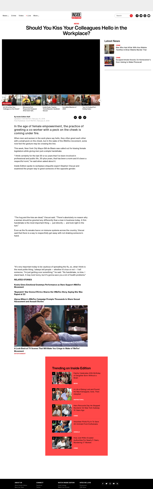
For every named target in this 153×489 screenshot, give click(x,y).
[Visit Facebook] (103, 484)
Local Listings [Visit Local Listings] (62, 485)
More (35, 15)
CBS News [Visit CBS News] (83, 487)
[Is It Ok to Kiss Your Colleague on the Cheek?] (11, 103)
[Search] (123, 16)
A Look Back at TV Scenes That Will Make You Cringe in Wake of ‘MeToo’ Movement (47, 350)
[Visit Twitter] (106, 484)
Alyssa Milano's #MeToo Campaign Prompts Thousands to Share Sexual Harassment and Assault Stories (47, 300)
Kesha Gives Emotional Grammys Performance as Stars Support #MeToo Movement (47, 286)
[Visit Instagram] (110, 484)
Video (21, 15)
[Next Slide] (100, 100)
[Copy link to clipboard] (84, 118)
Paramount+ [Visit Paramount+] (83, 485)
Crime (13, 15)
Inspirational (79, 399)
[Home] (76, 15)
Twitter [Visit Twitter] (38, 487)
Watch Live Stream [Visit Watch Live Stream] (63, 487)
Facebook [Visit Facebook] (39, 485)
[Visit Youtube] (113, 484)
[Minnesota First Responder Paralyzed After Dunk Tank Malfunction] (31, 103)
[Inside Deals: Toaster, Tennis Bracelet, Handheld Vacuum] (51, 103)
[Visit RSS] (117, 484)
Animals (77, 432)
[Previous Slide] (2, 100)
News (5, 15)
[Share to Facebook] (75, 118)
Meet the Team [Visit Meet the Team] (19, 487)
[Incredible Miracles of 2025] (71, 103)
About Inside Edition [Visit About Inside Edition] (21, 485)
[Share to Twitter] (80, 118)
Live (29, 15)
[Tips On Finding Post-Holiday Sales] (91, 103)
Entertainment (20, 354)
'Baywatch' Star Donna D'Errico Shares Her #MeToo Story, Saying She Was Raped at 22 (48, 293)
